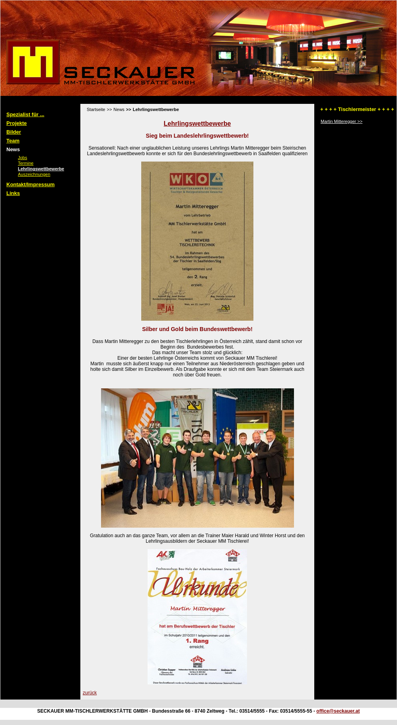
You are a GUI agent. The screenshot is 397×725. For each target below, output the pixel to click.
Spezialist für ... (25, 114)
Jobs (17, 157)
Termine (20, 163)
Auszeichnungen (28, 174)
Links (13, 193)
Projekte (16, 123)
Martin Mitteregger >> (341, 121)
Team (12, 141)
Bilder (13, 132)
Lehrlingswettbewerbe (35, 168)
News (13, 149)
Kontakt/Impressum (30, 184)
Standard (35, 101)
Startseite (96, 109)
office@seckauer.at (338, 711)
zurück (90, 693)
